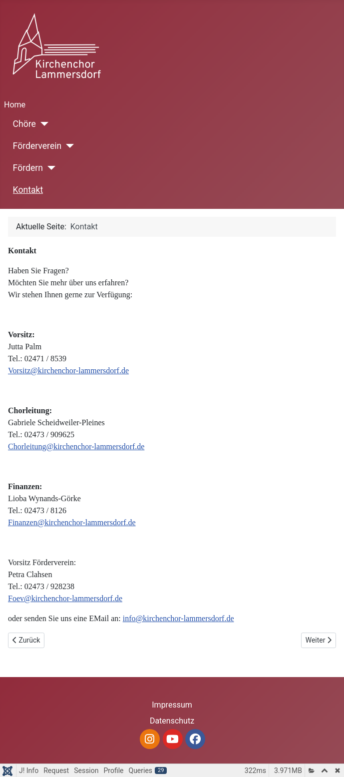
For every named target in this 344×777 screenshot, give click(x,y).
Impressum (172, 705)
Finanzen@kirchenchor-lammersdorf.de (72, 522)
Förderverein (37, 146)
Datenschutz (172, 721)
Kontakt (28, 190)
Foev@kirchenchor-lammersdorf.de (65, 598)
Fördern (28, 168)
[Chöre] (42, 124)
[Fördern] (49, 168)
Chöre (24, 124)
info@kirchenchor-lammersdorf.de (178, 618)
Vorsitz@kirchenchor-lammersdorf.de (68, 370)
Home (14, 104)
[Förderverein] (67, 146)
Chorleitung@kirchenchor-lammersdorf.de (76, 446)
